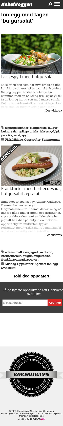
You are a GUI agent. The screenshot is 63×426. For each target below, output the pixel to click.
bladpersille (38, 128)
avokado (46, 252)
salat (16, 135)
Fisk (8, 140)
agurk (34, 252)
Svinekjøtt (8, 268)
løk (57, 131)
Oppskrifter (32, 140)
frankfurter (9, 260)
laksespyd (47, 131)
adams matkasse (17, 252)
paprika (6, 135)
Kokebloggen (16, 4)
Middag (17, 140)
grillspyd (25, 131)
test (35, 260)
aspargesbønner (16, 128)
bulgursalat (9, 131)
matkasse (25, 260)
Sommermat (51, 140)
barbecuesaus (11, 256)
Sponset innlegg (46, 264)
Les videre (53, 111)
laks (35, 131)
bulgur (52, 128)
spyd (25, 135)
